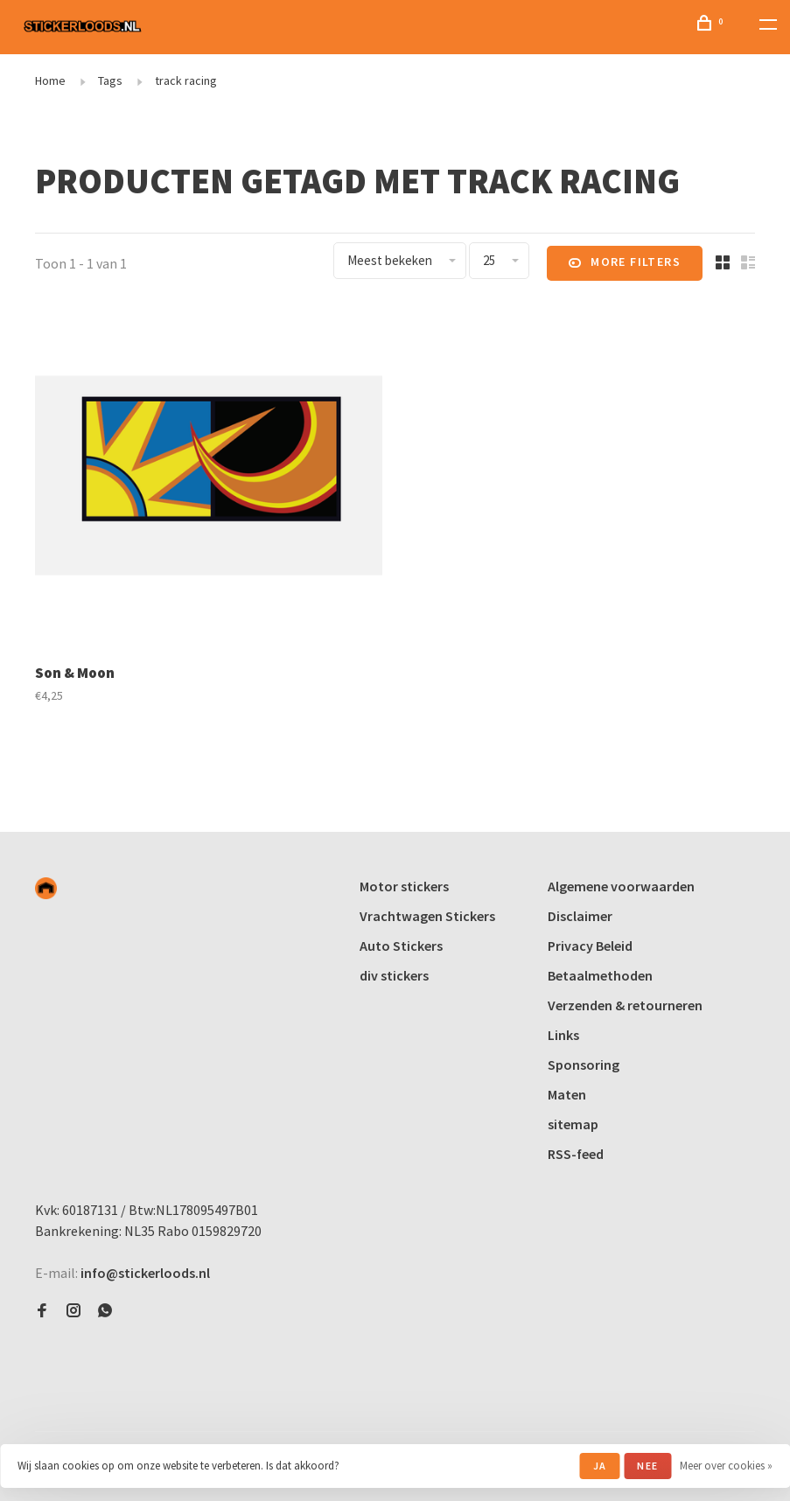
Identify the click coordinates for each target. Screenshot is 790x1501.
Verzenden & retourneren (625, 1005)
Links (563, 1035)
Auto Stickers (401, 945)
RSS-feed (576, 1153)
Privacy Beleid (590, 945)
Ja (599, 1465)
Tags (110, 80)
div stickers (394, 975)
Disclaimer (580, 916)
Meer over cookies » (726, 1465)
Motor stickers (404, 886)
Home (50, 80)
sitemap (573, 1124)
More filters (625, 263)
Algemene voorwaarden (621, 886)
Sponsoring (583, 1064)
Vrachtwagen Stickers (427, 916)
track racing (186, 80)
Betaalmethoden (600, 975)
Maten (567, 1094)
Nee (647, 1465)
